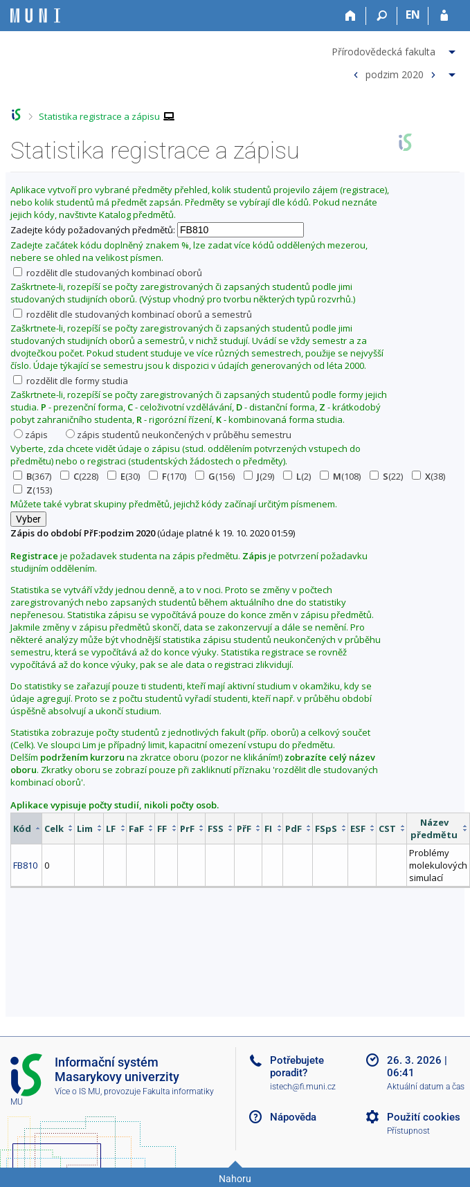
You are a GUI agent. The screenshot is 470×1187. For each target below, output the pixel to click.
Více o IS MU (77, 1091)
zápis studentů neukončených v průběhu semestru (178, 434)
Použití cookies (423, 1117)
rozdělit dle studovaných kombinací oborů (107, 272)
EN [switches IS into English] (413, 14)
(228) (79, 476)
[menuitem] (395, 49)
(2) (297, 476)
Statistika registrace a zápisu (99, 116)
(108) (340, 476)
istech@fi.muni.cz (303, 1086)
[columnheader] (26, 828)
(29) (259, 476)
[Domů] (350, 16)
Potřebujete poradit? (297, 1066)
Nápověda (293, 1117)
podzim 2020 (394, 74)
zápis (31, 434)
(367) (32, 476)
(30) (123, 476)
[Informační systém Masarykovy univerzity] (35, 15)
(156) (215, 476)
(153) (32, 490)
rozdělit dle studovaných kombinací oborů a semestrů (132, 314)
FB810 (25, 865)
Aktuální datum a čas (425, 1086)
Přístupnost (408, 1131)
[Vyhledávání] (381, 16)
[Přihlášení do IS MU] (444, 16)
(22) (386, 476)
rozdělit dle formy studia (70, 380)
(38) (428, 476)
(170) (167, 476)
